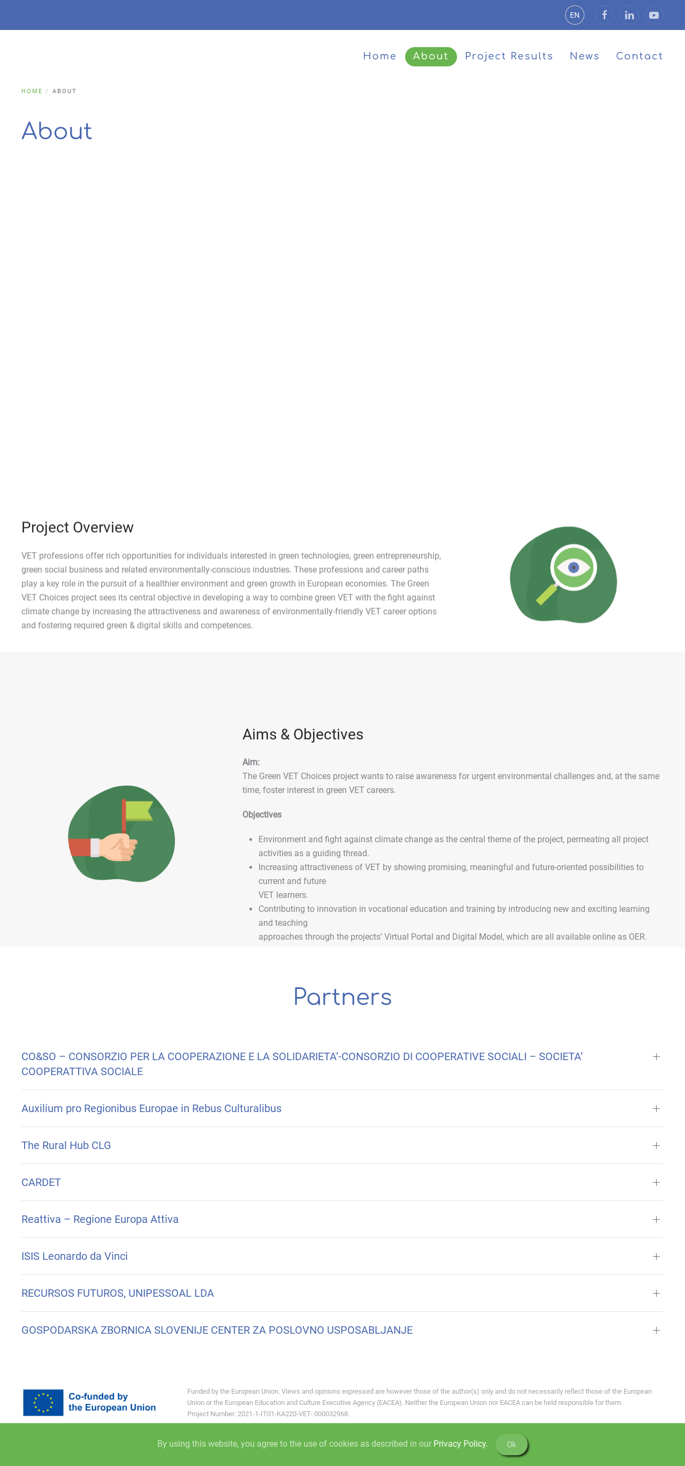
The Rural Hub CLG (66, 1145)
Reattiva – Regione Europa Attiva (100, 1219)
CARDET (41, 1182)
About (431, 56)
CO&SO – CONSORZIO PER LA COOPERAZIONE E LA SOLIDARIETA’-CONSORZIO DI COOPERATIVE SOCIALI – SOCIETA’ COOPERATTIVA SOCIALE (302, 1064)
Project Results (509, 56)
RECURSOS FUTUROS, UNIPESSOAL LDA (117, 1293)
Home (380, 56)
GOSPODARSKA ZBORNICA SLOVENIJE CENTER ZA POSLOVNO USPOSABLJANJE (217, 1330)
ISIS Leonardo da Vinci (74, 1256)
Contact (640, 56)
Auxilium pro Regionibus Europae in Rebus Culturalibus (151, 1108)
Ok (511, 1444)
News (584, 56)
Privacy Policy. (460, 1444)
